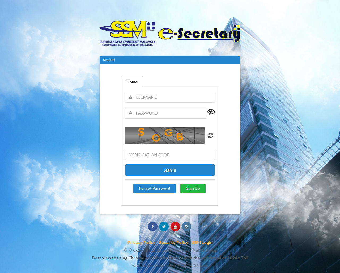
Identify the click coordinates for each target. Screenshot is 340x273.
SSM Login (202, 242)
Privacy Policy (141, 242)
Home (132, 81)
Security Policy (173, 242)
